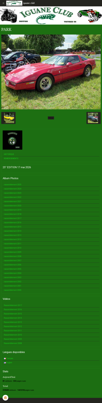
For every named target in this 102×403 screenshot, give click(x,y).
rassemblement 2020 (12, 206)
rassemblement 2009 (12, 252)
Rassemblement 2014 (13, 318)
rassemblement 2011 (12, 244)
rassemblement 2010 (12, 248)
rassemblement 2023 (12, 193)
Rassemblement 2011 (13, 331)
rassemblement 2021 (12, 201)
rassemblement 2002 (12, 282)
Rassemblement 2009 (13, 339)
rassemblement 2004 (12, 273)
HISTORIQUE (9, 154)
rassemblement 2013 (12, 235)
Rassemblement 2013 (13, 322)
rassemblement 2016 (12, 223)
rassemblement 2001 (12, 286)
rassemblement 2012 (12, 239)
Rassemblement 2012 (13, 326)
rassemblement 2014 (12, 231)
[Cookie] (5, 398)
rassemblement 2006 (12, 265)
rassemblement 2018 (12, 214)
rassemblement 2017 (12, 218)
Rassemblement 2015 (13, 314)
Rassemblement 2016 (13, 309)
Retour (51, 118)
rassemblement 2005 (12, 269)
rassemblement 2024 (12, 189)
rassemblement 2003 (12, 277)
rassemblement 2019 (12, 210)
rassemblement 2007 (12, 261)
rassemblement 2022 (12, 197)
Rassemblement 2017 (13, 305)
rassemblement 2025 (12, 185)
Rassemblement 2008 (13, 343)
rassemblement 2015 (12, 227)
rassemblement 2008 (12, 256)
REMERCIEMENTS (11, 158)
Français (8, 358)
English (8, 363)
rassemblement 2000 (12, 290)
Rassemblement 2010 (13, 335)
